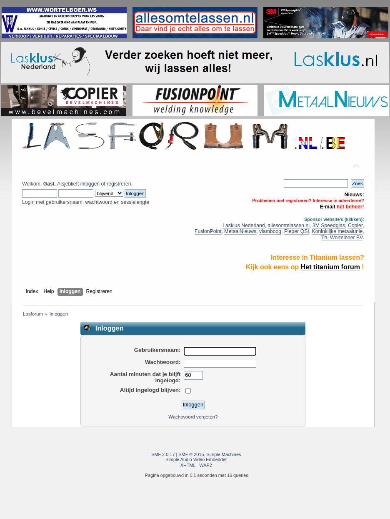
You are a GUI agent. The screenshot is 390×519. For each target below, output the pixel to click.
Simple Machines (224, 454)
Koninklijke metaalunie (337, 231)
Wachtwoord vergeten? (193, 416)
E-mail (327, 207)
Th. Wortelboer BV (341, 238)
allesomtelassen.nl (289, 225)
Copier (355, 225)
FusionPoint (208, 231)
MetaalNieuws (240, 231)
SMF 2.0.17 (163, 454)
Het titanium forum (330, 267)
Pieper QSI (296, 231)
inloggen (90, 184)
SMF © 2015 (191, 454)
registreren (119, 184)
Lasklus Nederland (243, 225)
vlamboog (270, 231)
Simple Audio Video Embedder (196, 459)
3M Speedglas (328, 225)
